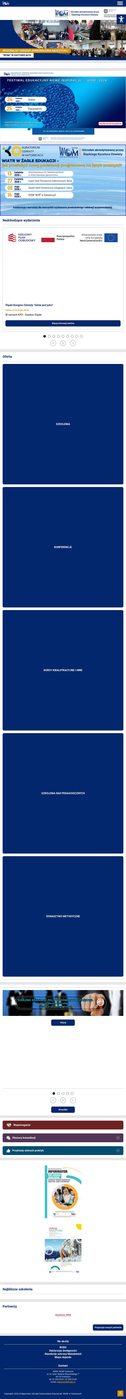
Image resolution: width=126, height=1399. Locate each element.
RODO (63, 1347)
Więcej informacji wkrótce (63, 323)
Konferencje (63, 547)
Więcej (63, 1022)
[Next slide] (73, 343)
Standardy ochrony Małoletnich (63, 1353)
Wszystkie (63, 1110)
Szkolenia (63, 424)
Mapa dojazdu (63, 1357)
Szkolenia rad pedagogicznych (63, 793)
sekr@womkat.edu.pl (66, 1382)
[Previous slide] (53, 343)
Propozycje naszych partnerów (108, 1327)
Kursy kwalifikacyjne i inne (63, 670)
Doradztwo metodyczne (63, 916)
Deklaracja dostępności (63, 1350)
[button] (44, 336)
